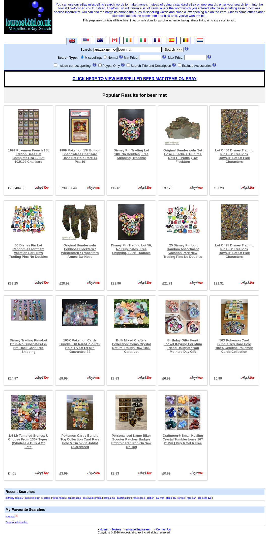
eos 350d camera (92, 497)
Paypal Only (111, 66)
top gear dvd (205, 497)
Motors (115, 529)
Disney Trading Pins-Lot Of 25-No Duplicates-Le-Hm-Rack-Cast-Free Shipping (28, 346)
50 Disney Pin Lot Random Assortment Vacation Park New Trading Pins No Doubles (28, 251)
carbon (150, 497)
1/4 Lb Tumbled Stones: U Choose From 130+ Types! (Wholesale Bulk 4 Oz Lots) (28, 441)
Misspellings (93, 57)
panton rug (109, 497)
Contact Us (162, 529)
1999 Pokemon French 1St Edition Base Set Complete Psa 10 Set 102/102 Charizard (28, 156)
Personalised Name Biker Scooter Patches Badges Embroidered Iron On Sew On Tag (131, 441)
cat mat (160, 497)
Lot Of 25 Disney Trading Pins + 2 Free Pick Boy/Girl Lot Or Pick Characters (234, 251)
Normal (113, 57)
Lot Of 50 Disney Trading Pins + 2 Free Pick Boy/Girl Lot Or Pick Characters (234, 156)
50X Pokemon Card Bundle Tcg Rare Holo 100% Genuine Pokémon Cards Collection (234, 346)
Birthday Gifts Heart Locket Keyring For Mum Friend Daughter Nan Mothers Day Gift (183, 346)
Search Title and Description (151, 66)
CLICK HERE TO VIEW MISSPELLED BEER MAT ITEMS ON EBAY (134, 79)
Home (102, 529)
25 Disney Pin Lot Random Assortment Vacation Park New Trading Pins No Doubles (182, 251)
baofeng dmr (124, 497)
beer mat (10, 516)
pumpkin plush (32, 497)
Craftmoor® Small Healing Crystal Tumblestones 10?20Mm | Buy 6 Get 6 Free (183, 439)
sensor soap (74, 497)
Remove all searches (17, 522)
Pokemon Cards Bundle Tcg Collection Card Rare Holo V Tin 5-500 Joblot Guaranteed (80, 441)
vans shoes (139, 497)
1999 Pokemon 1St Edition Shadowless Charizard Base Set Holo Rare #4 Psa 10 (79, 156)
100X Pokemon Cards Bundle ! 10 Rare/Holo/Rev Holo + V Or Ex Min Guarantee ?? (79, 346)
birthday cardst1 (14, 497)
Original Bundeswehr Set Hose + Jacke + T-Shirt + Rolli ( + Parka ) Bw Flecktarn (182, 156)
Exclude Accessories (196, 66)
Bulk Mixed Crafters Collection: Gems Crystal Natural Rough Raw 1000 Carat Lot (131, 346)
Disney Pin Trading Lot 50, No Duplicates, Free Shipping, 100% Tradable (131, 249)
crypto (181, 497)
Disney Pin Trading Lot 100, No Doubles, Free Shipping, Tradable (131, 154)
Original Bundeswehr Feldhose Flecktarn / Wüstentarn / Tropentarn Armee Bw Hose (80, 251)
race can (191, 497)
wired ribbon (59, 497)
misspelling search (138, 529)
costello (46, 497)
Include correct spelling (74, 66)
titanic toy (171, 497)
